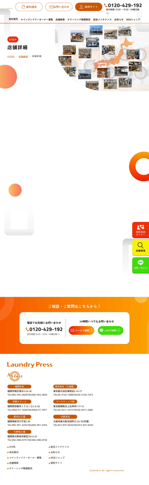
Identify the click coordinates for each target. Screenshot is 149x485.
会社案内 (13, 452)
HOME (11, 56)
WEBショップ (133, 19)
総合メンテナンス (102, 19)
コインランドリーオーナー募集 (37, 19)
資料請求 (31, 7)
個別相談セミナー (140, 233)
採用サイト (91, 7)
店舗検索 (60, 19)
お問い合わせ (61, 7)
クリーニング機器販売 (78, 19)
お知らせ (119, 19)
